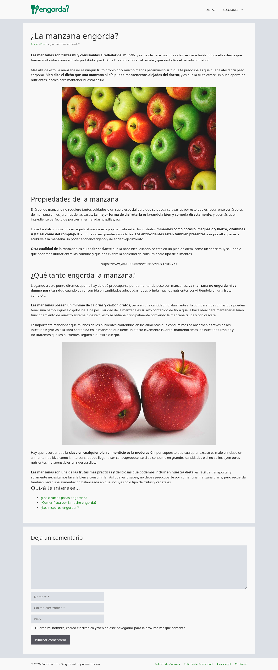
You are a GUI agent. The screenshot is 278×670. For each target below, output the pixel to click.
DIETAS (210, 10)
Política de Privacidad (198, 664)
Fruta (43, 44)
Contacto (241, 664)
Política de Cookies (167, 664)
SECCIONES (235, 9)
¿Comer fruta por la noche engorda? (68, 502)
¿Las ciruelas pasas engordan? (64, 497)
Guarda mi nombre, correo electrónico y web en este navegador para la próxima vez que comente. (110, 628)
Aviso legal (224, 664)
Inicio (34, 44)
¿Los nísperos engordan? (60, 507)
